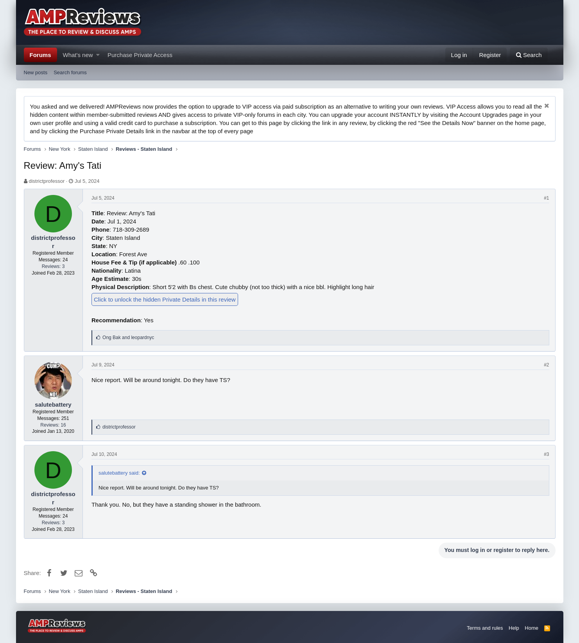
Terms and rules (485, 628)
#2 (546, 365)
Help (514, 628)
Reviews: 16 (53, 425)
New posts (36, 72)
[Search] (529, 55)
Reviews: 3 (53, 266)
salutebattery (53, 404)
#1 (546, 198)
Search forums (70, 72)
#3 (546, 454)
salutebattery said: (119, 473)
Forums (40, 55)
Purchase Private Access (140, 55)
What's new (78, 55)
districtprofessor (47, 181)
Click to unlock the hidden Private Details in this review (165, 299)
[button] (98, 55)
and (128, 337)
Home (531, 628)
